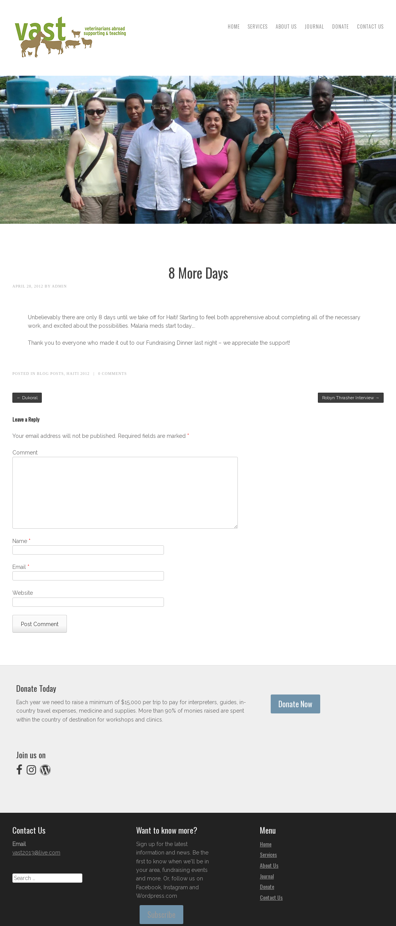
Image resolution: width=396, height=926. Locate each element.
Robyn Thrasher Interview (350, 397)
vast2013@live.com (36, 852)
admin (59, 286)
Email (20, 567)
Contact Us (370, 26)
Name (21, 541)
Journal (314, 26)
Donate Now (295, 704)
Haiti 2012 (78, 373)
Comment (25, 452)
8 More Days (198, 272)
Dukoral (27, 397)
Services (258, 26)
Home (234, 26)
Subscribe (161, 914)
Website (22, 593)
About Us (286, 26)
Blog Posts (50, 373)
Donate (340, 26)
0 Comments (112, 373)
